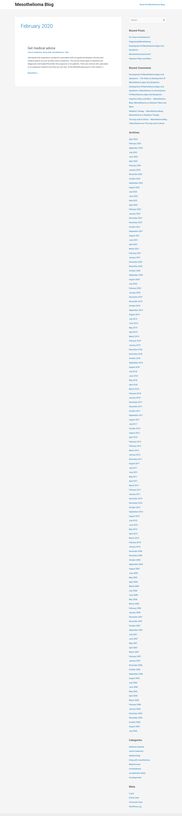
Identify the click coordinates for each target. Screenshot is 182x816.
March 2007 (134, 642)
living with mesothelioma (53, 52)
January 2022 (135, 214)
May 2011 (133, 471)
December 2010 (135, 492)
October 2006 (134, 659)
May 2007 (133, 634)
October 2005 (134, 711)
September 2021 (136, 231)
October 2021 (134, 227)
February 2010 (135, 535)
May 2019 (133, 325)
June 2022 (133, 197)
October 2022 (134, 180)
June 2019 (133, 321)
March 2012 (134, 445)
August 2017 (134, 415)
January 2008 (135, 604)
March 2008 (134, 595)
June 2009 (133, 565)
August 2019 (134, 312)
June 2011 (133, 467)
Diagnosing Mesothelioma (140, 41)
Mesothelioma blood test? (140, 54)
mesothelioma (135, 757)
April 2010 (133, 527)
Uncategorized (135, 765)
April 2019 (133, 329)
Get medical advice (42, 48)
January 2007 (135, 651)
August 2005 (134, 715)
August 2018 (134, 364)
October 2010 (134, 501)
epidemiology (134, 744)
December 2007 (135, 608)
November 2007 (135, 612)
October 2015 (134, 424)
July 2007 (133, 625)
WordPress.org (135, 794)
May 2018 (133, 377)
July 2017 (133, 419)
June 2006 (133, 676)
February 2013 (135, 441)
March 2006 (134, 689)
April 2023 (133, 162)
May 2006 (133, 681)
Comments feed (136, 789)
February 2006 (135, 694)
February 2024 (135, 145)
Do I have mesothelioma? (139, 37)
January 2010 (135, 539)
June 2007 (133, 629)
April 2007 (133, 638)
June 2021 (133, 240)
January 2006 (135, 698)
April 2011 (133, 475)
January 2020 (135, 291)
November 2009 (135, 548)
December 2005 (135, 702)
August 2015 (134, 428)
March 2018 (134, 385)
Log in (131, 781)
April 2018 (133, 381)
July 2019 (133, 317)
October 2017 (134, 407)
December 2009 (135, 544)
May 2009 (133, 569)
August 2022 (134, 188)
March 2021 (134, 248)
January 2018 (135, 394)
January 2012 (135, 449)
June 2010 (133, 518)
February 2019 (135, 338)
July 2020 (133, 282)
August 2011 (134, 458)
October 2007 (134, 617)
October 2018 (134, 355)
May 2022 (133, 201)
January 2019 (135, 342)
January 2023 (135, 171)
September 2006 (136, 664)
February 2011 (135, 484)
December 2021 (135, 218)
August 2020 (134, 278)
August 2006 (134, 668)
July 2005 (133, 719)
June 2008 (133, 587)
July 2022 (133, 192)
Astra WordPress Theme (112, 805)
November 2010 (135, 497)
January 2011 (135, 488)
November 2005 (135, 706)
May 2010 (133, 522)
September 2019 (136, 308)
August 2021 (134, 235)
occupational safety (137, 761)
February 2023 (135, 167)
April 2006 (133, 685)
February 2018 (135, 390)
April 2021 (133, 244)
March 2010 (134, 531)
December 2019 (135, 295)
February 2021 (135, 252)
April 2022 (133, 205)
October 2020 (134, 270)
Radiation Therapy (151, 113)
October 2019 (134, 304)
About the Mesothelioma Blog (152, 4)
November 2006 (135, 655)
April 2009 (133, 574)
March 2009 (134, 578)
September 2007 (136, 621)
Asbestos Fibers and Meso (140, 58)
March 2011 (134, 480)
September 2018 (136, 360)
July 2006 (133, 672)
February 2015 (135, 437)
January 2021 (135, 257)
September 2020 (136, 274)
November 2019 (135, 300)
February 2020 (135, 287)
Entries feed (134, 785)
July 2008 (133, 582)
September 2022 (136, 184)
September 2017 (136, 411)
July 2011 (133, 462)
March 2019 (134, 334)
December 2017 (135, 398)
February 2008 (135, 599)
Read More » (33, 73)
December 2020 (135, 261)
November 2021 (135, 222)
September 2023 (136, 150)
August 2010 (134, 509)
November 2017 (135, 402)
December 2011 (135, 454)
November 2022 (135, 175)
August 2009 (134, 561)
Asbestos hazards (136, 735)
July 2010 (133, 514)
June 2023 (133, 158)
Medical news (135, 752)
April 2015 (133, 432)
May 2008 (133, 591)
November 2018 (135, 351)
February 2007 (135, 647)
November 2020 (135, 265)
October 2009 (134, 552)
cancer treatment (35, 52)
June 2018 (133, 372)
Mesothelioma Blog (34, 4)
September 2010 (136, 505)
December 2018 (135, 347)
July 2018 (133, 368)
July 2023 (133, 154)
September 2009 (136, 557)
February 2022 (135, 210)
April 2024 (133, 141)
